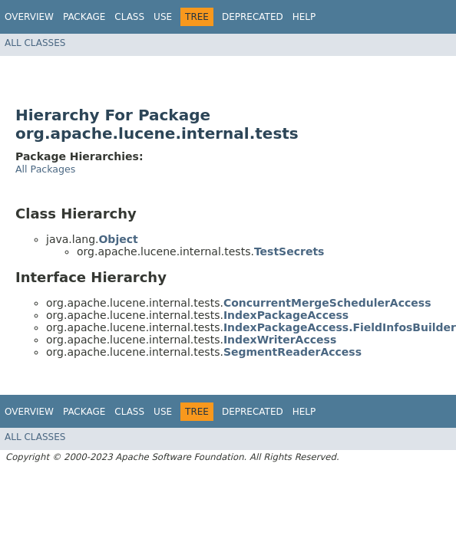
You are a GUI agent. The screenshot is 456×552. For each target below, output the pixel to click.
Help (304, 17)
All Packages (45, 169)
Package (84, 17)
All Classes (35, 43)
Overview (29, 17)
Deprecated (252, 17)
